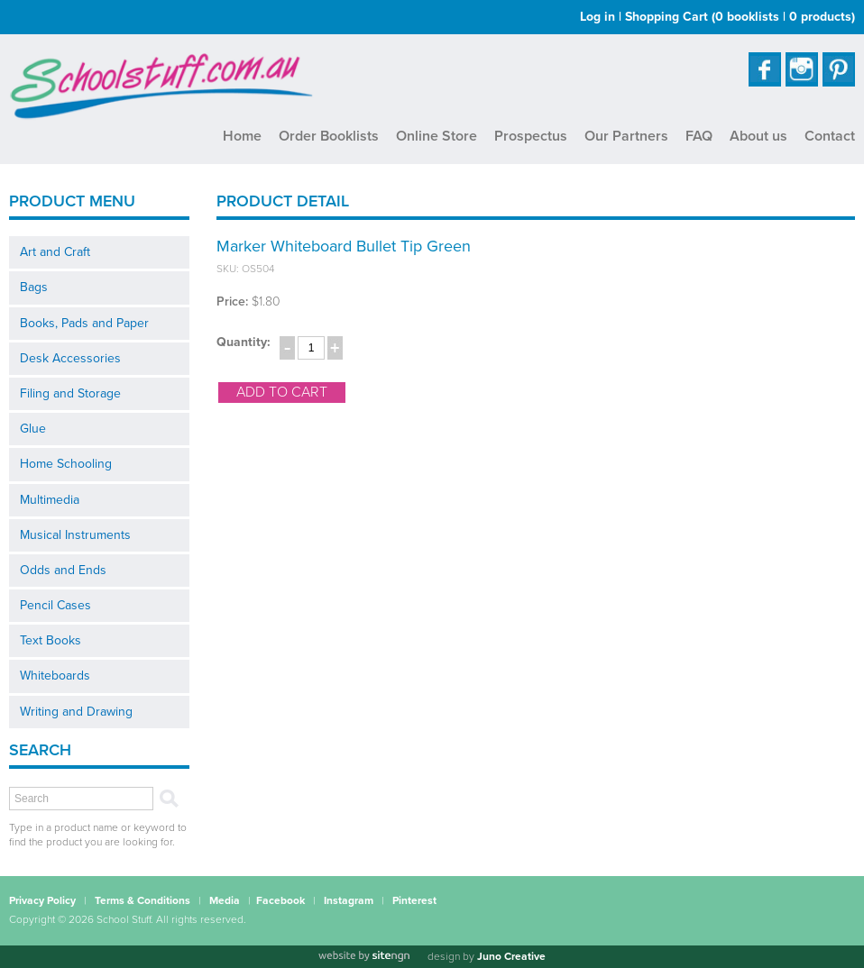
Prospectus (530, 136)
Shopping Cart (740, 16)
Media (224, 900)
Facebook (280, 900)
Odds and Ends (63, 570)
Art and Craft (55, 252)
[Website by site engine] (363, 956)
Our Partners (626, 136)
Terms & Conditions (142, 900)
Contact (829, 136)
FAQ (698, 136)
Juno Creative (511, 956)
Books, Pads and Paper (84, 323)
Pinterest (414, 900)
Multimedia (49, 499)
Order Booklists (329, 136)
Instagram (348, 900)
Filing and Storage (70, 393)
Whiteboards (55, 675)
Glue (33, 428)
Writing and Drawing (76, 711)
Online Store (436, 136)
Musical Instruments (75, 535)
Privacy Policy (42, 900)
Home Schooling (66, 463)
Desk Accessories (70, 358)
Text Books (50, 640)
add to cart (281, 392)
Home (242, 136)
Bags (34, 287)
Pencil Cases (55, 605)
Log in (597, 16)
